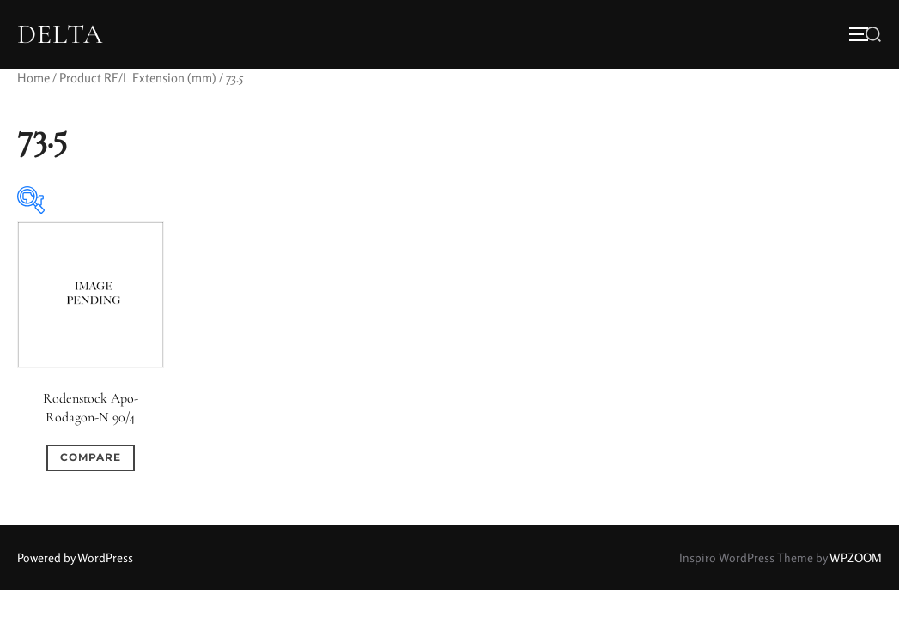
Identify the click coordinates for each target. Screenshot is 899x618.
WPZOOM (855, 557)
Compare (90, 457)
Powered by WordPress (75, 557)
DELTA (60, 34)
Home (33, 77)
